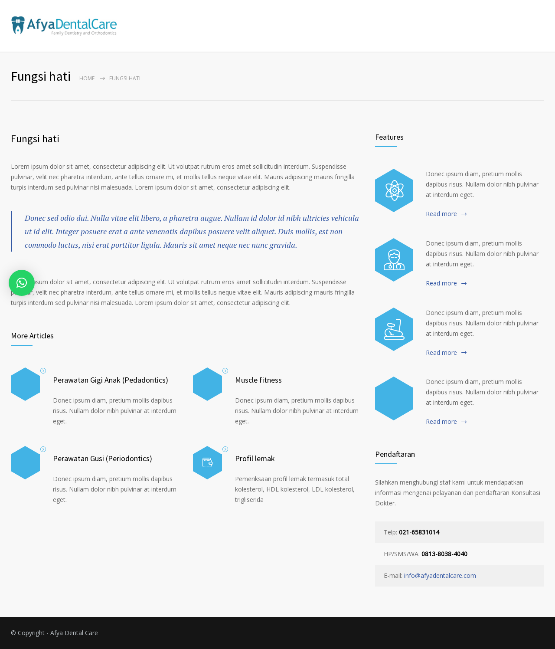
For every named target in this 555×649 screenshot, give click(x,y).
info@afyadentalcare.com (440, 575)
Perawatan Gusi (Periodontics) (102, 458)
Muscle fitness (258, 380)
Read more (441, 214)
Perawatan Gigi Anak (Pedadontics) (110, 380)
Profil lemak (255, 458)
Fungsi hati (35, 138)
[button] (22, 283)
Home (87, 78)
